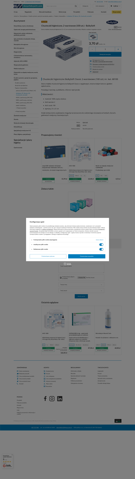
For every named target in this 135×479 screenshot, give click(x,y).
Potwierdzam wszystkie (86, 256)
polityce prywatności (47, 229)
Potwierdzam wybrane (48, 256)
